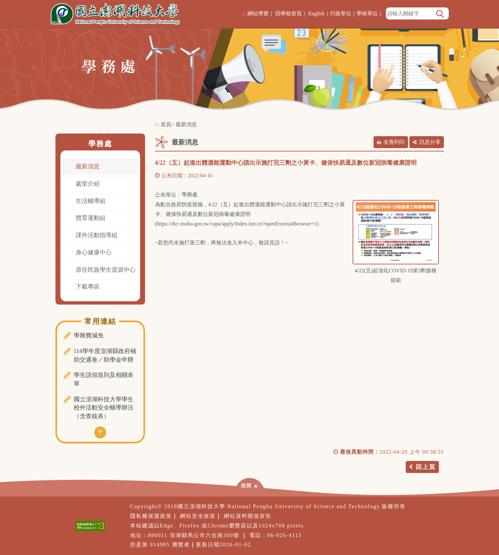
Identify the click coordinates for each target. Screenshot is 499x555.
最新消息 (88, 166)
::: (244, 13)
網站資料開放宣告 (248, 516)
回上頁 (426, 467)
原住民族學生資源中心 (105, 269)
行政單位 (340, 13)
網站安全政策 (198, 516)
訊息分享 (430, 142)
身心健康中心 (94, 252)
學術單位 (367, 13)
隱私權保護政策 (151, 516)
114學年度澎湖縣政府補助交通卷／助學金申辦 (105, 355)
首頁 (166, 124)
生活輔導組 (91, 201)
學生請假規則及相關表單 (103, 379)
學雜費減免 (89, 335)
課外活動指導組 (97, 235)
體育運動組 (91, 218)
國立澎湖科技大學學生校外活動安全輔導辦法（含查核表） (103, 407)
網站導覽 (258, 13)
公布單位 (165, 195)
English (316, 13)
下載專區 (88, 286)
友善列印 (394, 142)
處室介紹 (88, 183)
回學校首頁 (288, 13)
